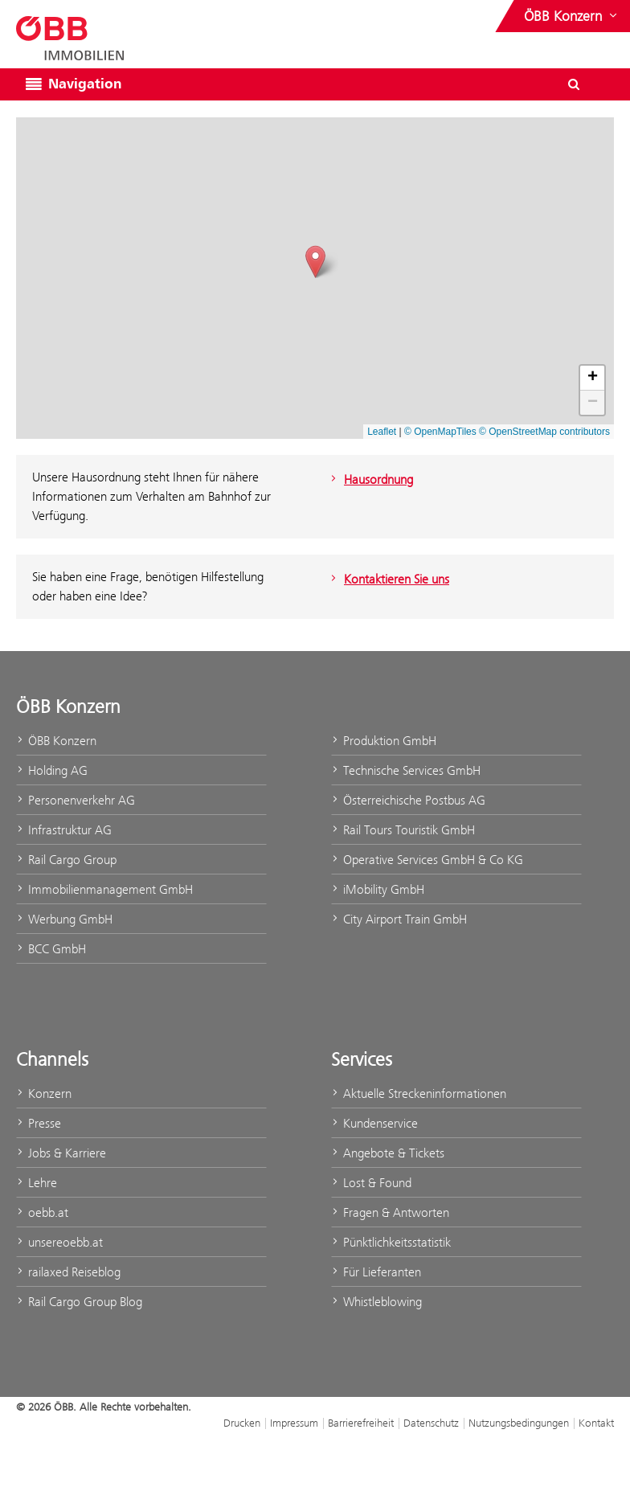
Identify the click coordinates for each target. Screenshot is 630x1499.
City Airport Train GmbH (399, 919)
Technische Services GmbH (406, 770)
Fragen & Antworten (390, 1212)
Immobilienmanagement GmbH (104, 889)
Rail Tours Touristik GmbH (403, 830)
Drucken (241, 1422)
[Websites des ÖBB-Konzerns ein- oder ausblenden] (572, 16)
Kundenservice (374, 1123)
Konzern (44, 1093)
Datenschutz (431, 1422)
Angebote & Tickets (387, 1153)
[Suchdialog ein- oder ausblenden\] (574, 84)
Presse (38, 1123)
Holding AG (52, 770)
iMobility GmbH (377, 889)
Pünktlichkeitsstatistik (391, 1242)
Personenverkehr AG (75, 800)
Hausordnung (370, 479)
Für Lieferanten (376, 1272)
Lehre (36, 1182)
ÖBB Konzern (56, 740)
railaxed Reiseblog (68, 1272)
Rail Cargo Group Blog (79, 1301)
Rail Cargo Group (66, 859)
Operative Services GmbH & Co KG (427, 859)
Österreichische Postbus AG (408, 800)
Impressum (294, 1422)
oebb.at (42, 1212)
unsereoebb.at (59, 1242)
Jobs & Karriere (61, 1153)
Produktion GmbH (383, 740)
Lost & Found (371, 1182)
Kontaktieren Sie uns (388, 579)
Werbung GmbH (64, 919)
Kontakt (596, 1422)
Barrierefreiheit (361, 1422)
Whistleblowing (376, 1301)
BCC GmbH (51, 948)
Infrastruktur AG (64, 830)
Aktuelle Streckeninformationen (418, 1093)
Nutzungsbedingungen (518, 1422)
